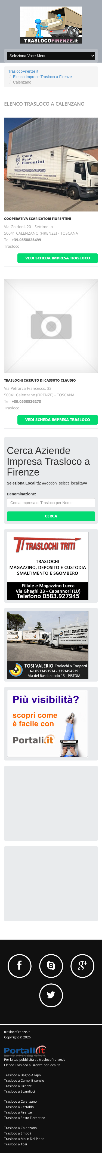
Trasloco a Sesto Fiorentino (24, 1117)
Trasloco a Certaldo (19, 1107)
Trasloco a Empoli (17, 1133)
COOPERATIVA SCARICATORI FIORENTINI (37, 218)
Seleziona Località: (24, 483)
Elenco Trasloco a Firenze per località (32, 1065)
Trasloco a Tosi (15, 1144)
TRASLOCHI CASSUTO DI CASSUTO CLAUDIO (40, 380)
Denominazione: (21, 494)
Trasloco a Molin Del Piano (24, 1138)
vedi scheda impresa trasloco (57, 257)
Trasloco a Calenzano (20, 1101)
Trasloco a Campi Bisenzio (24, 1080)
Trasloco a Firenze (18, 1086)
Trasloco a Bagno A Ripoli (23, 1075)
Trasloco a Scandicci (19, 1091)
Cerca (51, 516)
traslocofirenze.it (17, 1031)
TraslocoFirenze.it (23, 71)
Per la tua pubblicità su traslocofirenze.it (34, 1059)
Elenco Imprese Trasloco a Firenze (42, 77)
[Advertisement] (47, 803)
